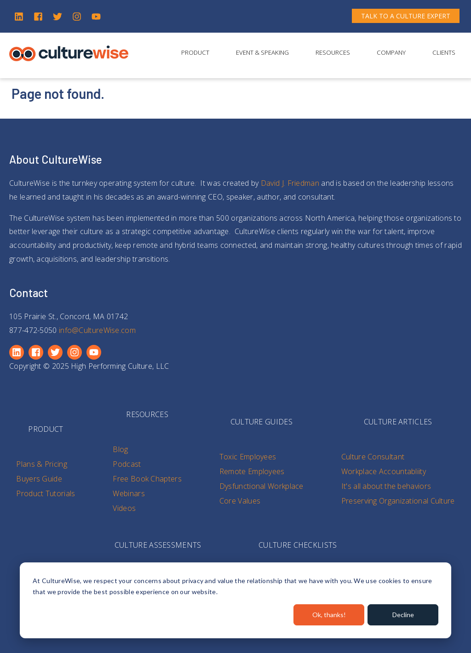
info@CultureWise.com (97, 330)
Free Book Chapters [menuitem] (147, 479)
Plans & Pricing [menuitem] (41, 464)
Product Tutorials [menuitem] (45, 493)
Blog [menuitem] (120, 449)
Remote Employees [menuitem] (252, 471)
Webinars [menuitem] (128, 493)
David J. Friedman (290, 183)
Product (195, 52)
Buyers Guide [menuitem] (39, 479)
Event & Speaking (262, 52)
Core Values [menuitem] (239, 501)
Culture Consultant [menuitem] (372, 457)
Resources (333, 52)
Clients (443, 52)
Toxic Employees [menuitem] (247, 457)
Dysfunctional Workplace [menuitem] (261, 486)
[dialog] (235, 600)
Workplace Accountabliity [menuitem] (383, 471)
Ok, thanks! (329, 615)
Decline (403, 615)
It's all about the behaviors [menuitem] (386, 486)
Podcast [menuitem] (127, 464)
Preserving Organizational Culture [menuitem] (398, 501)
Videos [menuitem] (124, 508)
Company (391, 52)
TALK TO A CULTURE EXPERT (405, 15)
